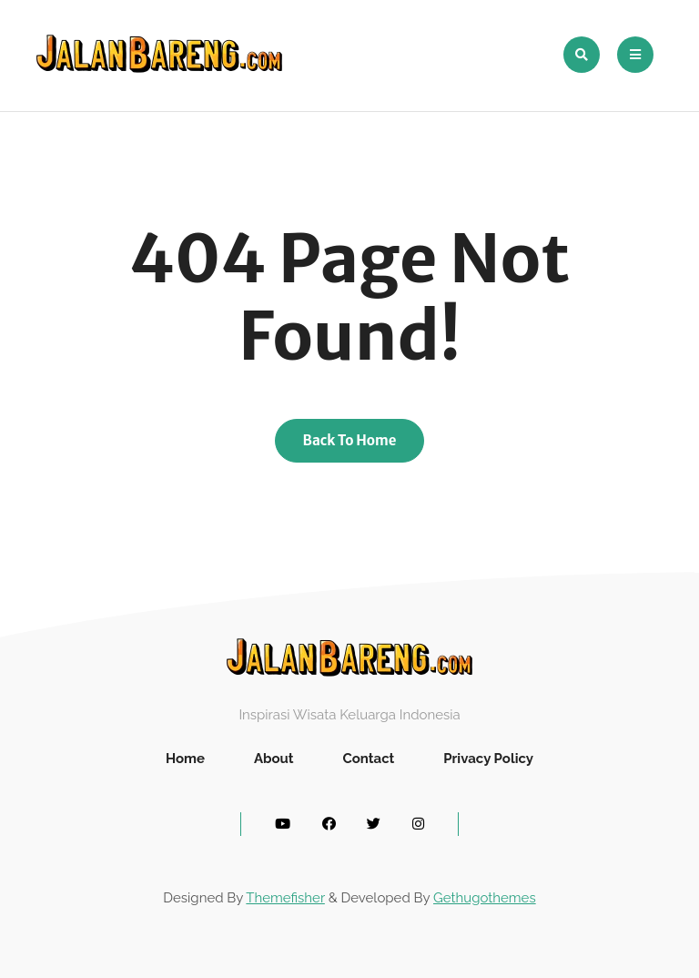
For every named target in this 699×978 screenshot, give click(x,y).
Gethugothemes (484, 898)
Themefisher (285, 898)
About (274, 758)
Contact (368, 758)
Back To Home (350, 440)
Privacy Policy (488, 758)
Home (185, 758)
